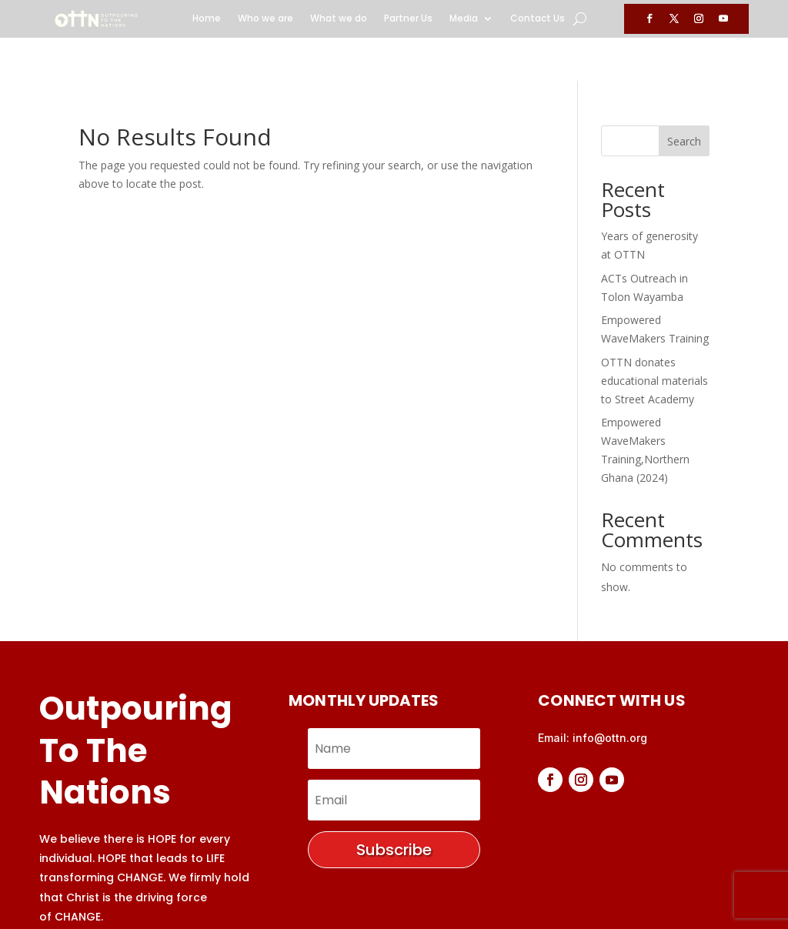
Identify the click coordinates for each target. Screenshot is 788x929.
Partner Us (408, 19)
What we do (338, 19)
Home (206, 19)
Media (463, 19)
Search (684, 98)
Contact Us (537, 19)
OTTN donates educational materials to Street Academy (654, 337)
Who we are (265, 19)
